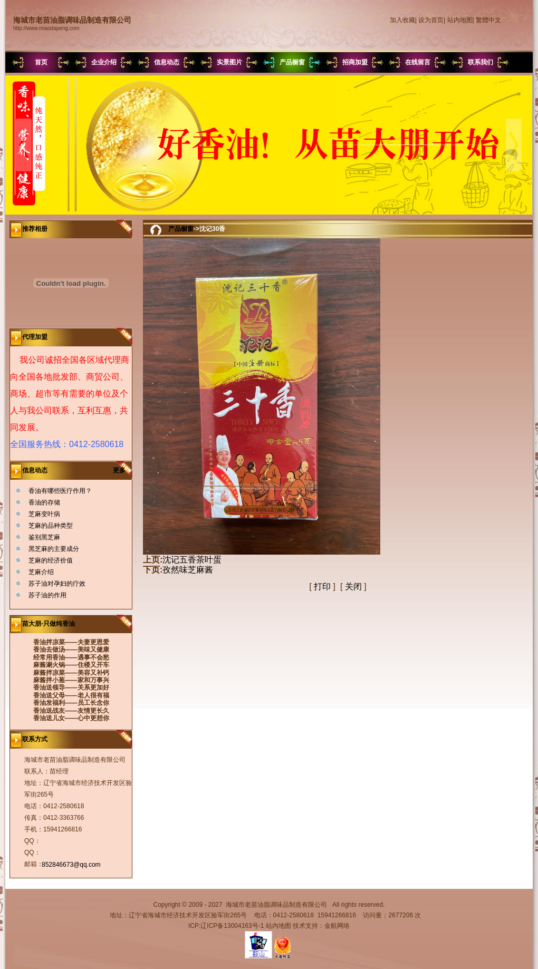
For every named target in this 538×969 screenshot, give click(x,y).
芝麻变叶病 (44, 514)
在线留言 (417, 62)
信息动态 (166, 62)
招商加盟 (355, 62)
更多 (122, 470)
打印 (322, 586)
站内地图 (460, 20)
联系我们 (480, 62)
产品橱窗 (292, 62)
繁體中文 (488, 20)
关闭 (353, 586)
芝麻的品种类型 (50, 525)
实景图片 (229, 62)
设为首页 (431, 20)
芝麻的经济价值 (50, 560)
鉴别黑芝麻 (44, 537)
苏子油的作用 (47, 595)
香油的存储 (44, 502)
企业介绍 (104, 62)
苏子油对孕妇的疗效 (56, 583)
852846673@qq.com (71, 864)
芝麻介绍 (41, 572)
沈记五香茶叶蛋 (192, 559)
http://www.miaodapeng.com (46, 28)
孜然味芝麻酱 (187, 569)
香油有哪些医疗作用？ (60, 491)
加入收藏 (402, 20)
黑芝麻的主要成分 (53, 549)
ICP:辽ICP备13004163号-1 (226, 925)
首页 (41, 62)
